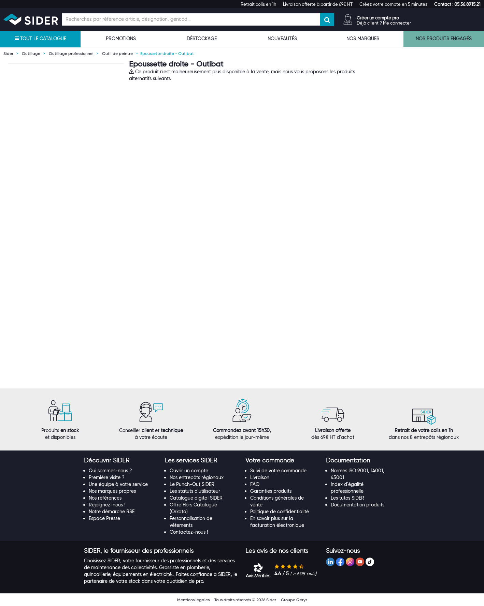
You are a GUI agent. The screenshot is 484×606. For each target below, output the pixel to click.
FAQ (254, 484)
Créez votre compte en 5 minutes (393, 4)
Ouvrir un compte (189, 471)
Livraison (259, 477)
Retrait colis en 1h (258, 4)
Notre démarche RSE (111, 511)
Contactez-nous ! (189, 532)
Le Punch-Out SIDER (192, 484)
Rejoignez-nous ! (107, 505)
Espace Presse (104, 518)
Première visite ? (107, 477)
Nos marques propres (112, 491)
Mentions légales (193, 599)
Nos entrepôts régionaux (197, 477)
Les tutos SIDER (347, 498)
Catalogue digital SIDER (196, 498)
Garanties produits (270, 491)
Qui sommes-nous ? (110, 471)
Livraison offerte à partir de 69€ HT (318, 4)
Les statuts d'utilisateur (195, 491)
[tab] (121, 460)
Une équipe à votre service (118, 484)
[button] (457, 4)
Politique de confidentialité (279, 511)
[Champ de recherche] (191, 19)
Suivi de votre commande (278, 471)
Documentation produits (357, 505)
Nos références (105, 498)
